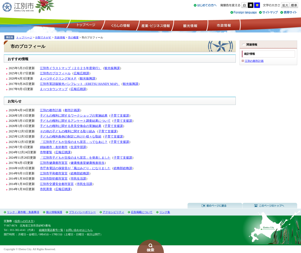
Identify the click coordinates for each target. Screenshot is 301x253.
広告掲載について (141, 212)
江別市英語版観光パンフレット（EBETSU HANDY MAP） (80, 83)
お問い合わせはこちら (79, 229)
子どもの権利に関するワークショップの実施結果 (74, 115)
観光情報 (189, 25)
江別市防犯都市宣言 (54, 178)
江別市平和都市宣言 (54, 173)
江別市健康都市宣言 (54, 162)
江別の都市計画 (50, 110)
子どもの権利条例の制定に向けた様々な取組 (70, 136)
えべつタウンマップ (54, 89)
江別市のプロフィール (55, 73)
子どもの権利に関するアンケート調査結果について (75, 120)
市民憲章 (46, 189)
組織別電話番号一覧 (51, 229)
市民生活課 (78, 178)
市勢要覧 (46, 152)
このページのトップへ (269, 206)
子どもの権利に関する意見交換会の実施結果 (70, 126)
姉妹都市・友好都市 (54, 147)
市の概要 (73, 37)
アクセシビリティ (113, 212)
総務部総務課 (123, 168)
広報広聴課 (81, 73)
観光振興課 (112, 68)
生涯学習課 (78, 147)
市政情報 (223, 25)
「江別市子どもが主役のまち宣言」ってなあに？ (74, 142)
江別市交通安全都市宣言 (57, 184)
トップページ (85, 25)
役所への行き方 (24, 221)
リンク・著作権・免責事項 (23, 212)
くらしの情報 (120, 25)
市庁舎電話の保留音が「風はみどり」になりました (75, 168)
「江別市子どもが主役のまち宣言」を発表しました (75, 157)
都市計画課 (72, 110)
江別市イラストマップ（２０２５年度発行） (70, 68)
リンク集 (164, 212)
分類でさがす (43, 37)
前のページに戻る (215, 206)
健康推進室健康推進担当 (87, 162)
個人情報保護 (54, 212)
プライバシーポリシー (82, 212)
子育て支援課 (120, 115)
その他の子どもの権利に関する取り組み (67, 131)
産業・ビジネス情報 (155, 25)
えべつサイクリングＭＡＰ (58, 78)
